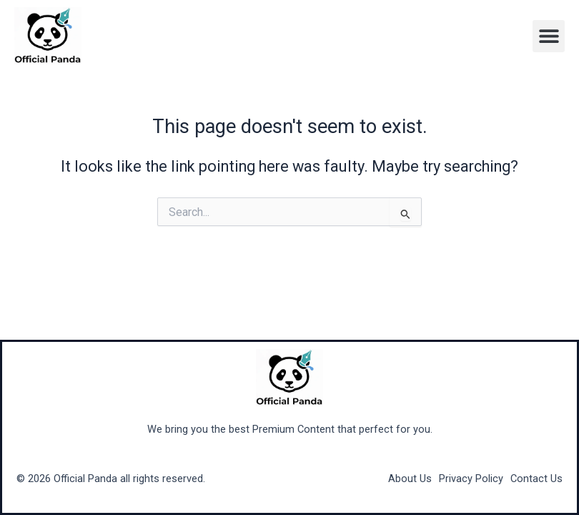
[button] (549, 36)
